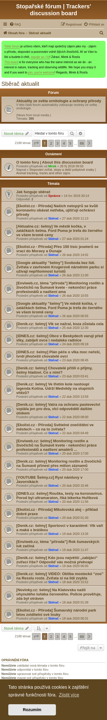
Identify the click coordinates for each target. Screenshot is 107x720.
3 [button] (57, 143)
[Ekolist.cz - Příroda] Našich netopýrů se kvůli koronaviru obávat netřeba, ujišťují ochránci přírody (57, 210)
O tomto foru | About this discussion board (54, 162)
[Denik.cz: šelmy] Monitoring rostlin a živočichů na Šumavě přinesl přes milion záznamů (58, 463)
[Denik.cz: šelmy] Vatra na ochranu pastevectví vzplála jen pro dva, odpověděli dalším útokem (58, 408)
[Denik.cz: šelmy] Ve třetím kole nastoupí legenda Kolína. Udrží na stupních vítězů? (55, 388)
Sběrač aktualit (20, 84)
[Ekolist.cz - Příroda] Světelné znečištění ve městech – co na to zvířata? (55, 427)
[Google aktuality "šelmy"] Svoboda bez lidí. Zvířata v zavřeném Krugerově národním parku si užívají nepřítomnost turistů (60, 267)
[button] (36, 143)
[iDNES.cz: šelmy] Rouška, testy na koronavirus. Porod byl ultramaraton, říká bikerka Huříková (59, 495)
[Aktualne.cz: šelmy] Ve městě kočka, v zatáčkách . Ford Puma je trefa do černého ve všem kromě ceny (59, 230)
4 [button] (64, 143)
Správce (54, 195)
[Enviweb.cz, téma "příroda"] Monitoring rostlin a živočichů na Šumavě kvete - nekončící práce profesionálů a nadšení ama (60, 287)
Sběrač (53, 218)
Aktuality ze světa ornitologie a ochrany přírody (58, 101)
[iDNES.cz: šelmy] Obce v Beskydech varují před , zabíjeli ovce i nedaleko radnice (59, 338)
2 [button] (51, 143)
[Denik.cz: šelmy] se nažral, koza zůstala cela (60, 324)
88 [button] (82, 143)
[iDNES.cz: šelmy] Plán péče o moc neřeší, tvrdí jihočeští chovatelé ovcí (58, 354)
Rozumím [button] (32, 709)
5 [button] (70, 143)
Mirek (52, 166)
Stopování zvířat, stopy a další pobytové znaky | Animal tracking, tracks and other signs (56, 171)
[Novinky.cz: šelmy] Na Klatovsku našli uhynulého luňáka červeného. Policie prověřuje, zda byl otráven (59, 594)
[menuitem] (15, 24)
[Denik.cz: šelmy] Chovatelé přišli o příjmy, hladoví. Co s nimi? (54, 370)
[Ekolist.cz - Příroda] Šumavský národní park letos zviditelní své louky (56, 612)
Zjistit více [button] (69, 694)
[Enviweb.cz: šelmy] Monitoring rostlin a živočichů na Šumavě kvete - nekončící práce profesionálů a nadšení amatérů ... (56, 445)
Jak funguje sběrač (33, 192)
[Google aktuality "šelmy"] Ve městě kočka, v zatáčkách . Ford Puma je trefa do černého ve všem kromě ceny (59, 307)
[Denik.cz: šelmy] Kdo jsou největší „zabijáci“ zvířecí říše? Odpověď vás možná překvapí (57, 560)
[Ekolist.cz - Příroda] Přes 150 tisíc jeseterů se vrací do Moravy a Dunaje (57, 248)
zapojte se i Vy (40, 57)
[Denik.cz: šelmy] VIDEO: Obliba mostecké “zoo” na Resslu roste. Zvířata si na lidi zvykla (60, 576)
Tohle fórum (12, 46)
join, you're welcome (41, 72)
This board (11, 62)
